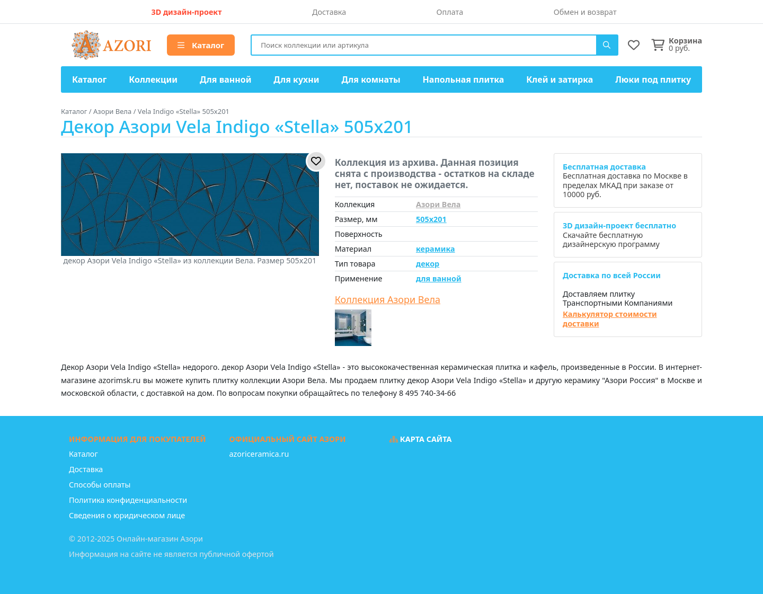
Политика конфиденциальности (128, 500)
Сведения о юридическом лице (127, 515)
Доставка (329, 12)
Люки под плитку (653, 79)
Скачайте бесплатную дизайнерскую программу (619, 234)
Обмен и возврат (585, 12)
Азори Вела (438, 204)
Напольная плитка (463, 79)
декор (427, 264)
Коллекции (153, 79)
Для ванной (226, 79)
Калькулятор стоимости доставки (610, 318)
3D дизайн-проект (186, 12)
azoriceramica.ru (259, 454)
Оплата (450, 12)
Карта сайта (420, 439)
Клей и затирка (559, 79)
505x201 (431, 219)
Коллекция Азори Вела (387, 300)
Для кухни (296, 79)
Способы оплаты (99, 485)
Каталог (201, 45)
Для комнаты (370, 79)
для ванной (439, 278)
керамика (435, 249)
